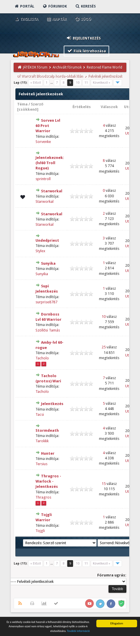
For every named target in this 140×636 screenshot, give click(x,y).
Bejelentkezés (83, 37)
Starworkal (51, 191)
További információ (78, 631)
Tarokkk (42, 441)
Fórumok (54, 6)
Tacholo (42, 358)
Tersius (41, 464)
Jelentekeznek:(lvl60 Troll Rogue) (50, 162)
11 (86, 83)
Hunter (47, 453)
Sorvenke (43, 141)
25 (104, 347)
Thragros (43, 497)
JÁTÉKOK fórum (35, 67)
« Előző (35, 83)
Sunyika (48, 263)
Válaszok (109, 107)
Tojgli (40, 530)
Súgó (83, 19)
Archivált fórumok (67, 67)
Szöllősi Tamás (48, 330)
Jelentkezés (52, 404)
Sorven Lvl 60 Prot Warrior (48, 125)
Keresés (85, 6)
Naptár (56, 19)
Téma (22, 104)
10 (77, 83)
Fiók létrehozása (86, 50)
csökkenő (28, 109)
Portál (24, 6)
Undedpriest (47, 240)
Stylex (40, 251)
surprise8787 (46, 302)
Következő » (101, 83)
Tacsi (40, 414)
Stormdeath (47, 430)
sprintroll (43, 179)
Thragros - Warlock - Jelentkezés (48, 481)
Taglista (26, 19)
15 (104, 483)
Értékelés (81, 107)
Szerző (37, 104)
